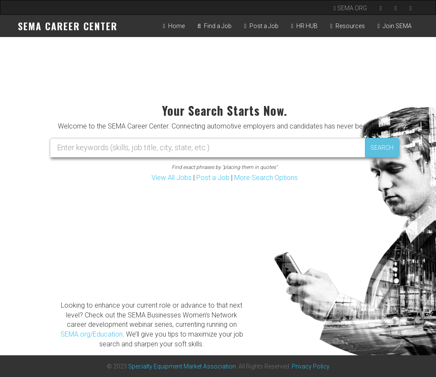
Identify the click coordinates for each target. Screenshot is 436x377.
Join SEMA (395, 26)
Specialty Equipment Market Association (182, 366)
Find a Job (215, 26)
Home (174, 26)
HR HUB (304, 26)
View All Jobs (172, 178)
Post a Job (261, 26)
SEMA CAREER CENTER (68, 26)
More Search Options (266, 178)
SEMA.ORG (350, 8)
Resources (347, 26)
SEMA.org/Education (91, 334)
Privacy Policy (311, 366)
